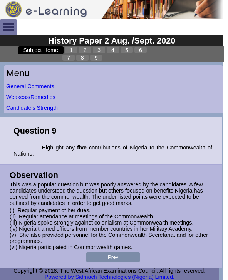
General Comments (30, 86)
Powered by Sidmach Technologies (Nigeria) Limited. (109, 277)
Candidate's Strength (32, 108)
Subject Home (40, 50)
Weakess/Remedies (30, 97)
